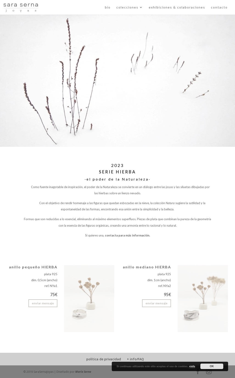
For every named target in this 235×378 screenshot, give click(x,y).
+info (192, 366)
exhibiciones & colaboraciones (177, 7)
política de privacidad (103, 359)
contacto (219, 7)
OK (212, 366)
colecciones (127, 7)
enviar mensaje (43, 303)
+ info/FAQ (135, 359)
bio (108, 7)
